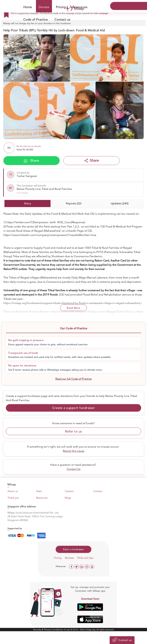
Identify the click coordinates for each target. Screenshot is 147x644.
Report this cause (73, 451)
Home (27, 7)
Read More (73, 308)
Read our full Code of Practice (73, 378)
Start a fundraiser (73, 549)
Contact (97, 491)
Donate (44, 7)
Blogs (68, 497)
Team (39, 491)
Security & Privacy (42, 629)
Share (31, 160)
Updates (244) (119, 203)
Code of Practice (35, 19)
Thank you (13, 497)
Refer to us (73, 431)
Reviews (69, 557)
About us (12, 491)
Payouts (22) (73, 203)
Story (27, 203)
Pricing (61, 7)
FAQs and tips (85, 557)
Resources (42, 497)
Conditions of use (61, 629)
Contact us (62, 19)
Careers (69, 491)
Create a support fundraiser (73, 408)
